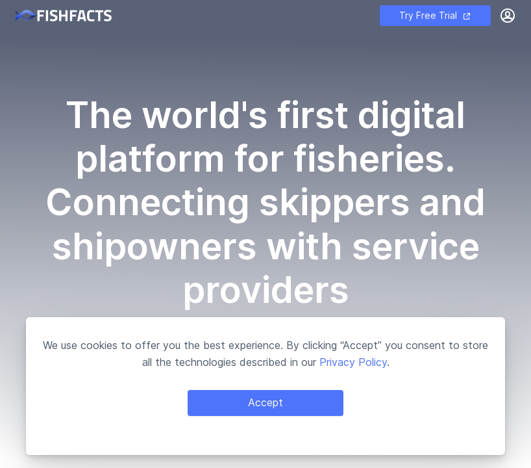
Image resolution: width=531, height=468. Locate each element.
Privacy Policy (353, 362)
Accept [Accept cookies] (265, 402)
